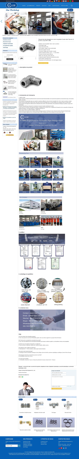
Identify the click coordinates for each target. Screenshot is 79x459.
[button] (77, 21)
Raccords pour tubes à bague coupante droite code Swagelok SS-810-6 (12, 64)
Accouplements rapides (8, 45)
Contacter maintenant (10, 135)
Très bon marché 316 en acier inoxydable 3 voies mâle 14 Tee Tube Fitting (12, 94)
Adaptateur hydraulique (8, 43)
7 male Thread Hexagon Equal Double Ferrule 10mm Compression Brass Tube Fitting (12, 70)
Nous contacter (44, 442)
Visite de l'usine (64, 5)
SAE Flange (5, 47)
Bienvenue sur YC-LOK (10, 1)
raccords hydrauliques (64, 366)
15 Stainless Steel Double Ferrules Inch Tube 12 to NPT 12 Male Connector (12, 83)
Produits (38, 5)
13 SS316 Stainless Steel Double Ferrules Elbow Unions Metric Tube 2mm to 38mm (12, 77)
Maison (23, 5)
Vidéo (49, 5)
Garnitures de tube (15, 35)
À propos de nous (44, 441)
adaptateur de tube (45, 366)
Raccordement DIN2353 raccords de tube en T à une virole (12, 87)
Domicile (4, 35)
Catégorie (9, 35)
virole (25, 368)
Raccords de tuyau (7, 41)
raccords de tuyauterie (35, 366)
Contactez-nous (55, 5)
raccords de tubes (27, 366)
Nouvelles (44, 5)
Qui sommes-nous (30, 5)
